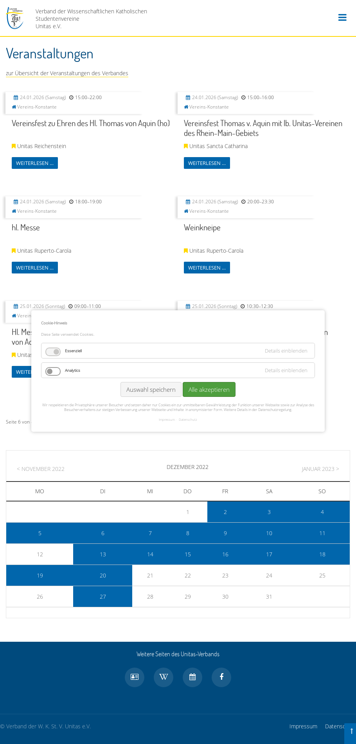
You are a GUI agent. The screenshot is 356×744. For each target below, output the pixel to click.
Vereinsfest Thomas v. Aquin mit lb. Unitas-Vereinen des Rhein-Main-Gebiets (263, 128)
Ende (205, 423)
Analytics (72, 354)
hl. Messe (26, 227)
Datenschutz (340, 726)
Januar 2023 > (320, 468)
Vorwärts (181, 423)
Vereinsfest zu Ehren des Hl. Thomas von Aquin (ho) (91, 123)
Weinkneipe (202, 227)
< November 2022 (41, 468)
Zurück (69, 423)
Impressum (303, 726)
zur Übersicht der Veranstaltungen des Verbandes (67, 73)
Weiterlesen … (35, 163)
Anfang (45, 423)
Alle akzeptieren (209, 373)
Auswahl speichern (151, 373)
